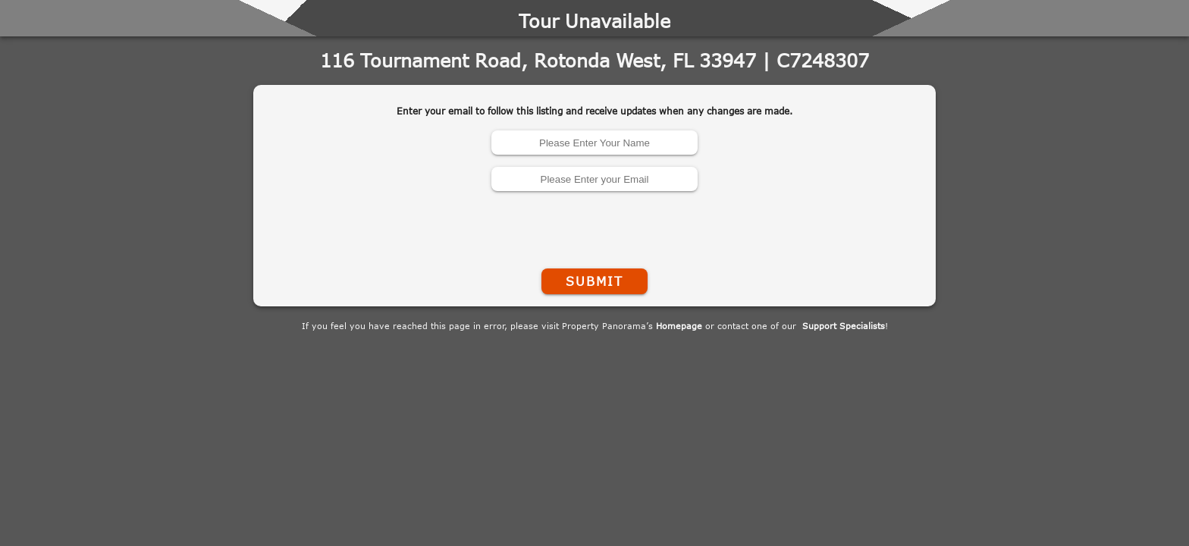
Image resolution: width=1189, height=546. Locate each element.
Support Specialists (843, 326)
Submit (594, 281)
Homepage (679, 326)
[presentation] (594, 226)
